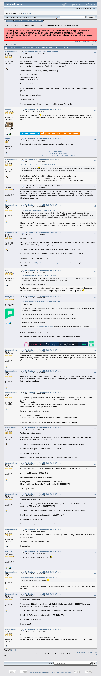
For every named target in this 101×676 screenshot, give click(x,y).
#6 (95, 206)
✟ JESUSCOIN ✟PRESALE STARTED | (58, 154)
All (15, 44)
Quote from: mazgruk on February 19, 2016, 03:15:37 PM (38, 275)
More (40, 20)
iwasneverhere (11, 52)
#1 (95, 52)
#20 (95, 630)
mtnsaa (8, 186)
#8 (95, 271)
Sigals (7, 139)
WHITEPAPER (70, 156)
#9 (95, 297)
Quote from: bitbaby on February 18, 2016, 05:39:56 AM (38, 165)
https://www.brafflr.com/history (46, 263)
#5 (95, 187)
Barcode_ (9, 551)
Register (34, 20)
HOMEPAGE (61, 156)
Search (21, 20)
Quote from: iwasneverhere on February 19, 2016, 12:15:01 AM (40, 301)
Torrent (34, 17)
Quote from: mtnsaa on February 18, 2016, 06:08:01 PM (38, 210)
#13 (95, 428)
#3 (95, 139)
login (24, 13)
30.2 (29, 17)
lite (6, 270)
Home (10, 20)
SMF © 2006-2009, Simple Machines (59, 672)
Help (15, 20)
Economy (19, 25)
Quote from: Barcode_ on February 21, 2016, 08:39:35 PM (39, 577)
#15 (95, 495)
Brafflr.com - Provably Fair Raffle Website (61, 25)
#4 (95, 161)
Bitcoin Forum (9, 25)
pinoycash (9, 296)
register (30, 13)
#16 (95, 530)
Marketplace (29, 25)
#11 (95, 372)
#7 (95, 234)
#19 (95, 595)
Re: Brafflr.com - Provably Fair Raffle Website (43, 109)
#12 (95, 393)
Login (27, 20)
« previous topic (81, 41)
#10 (95, 351)
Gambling (39, 25)
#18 (95, 573)
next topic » (91, 41)
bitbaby (8, 109)
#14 (95, 464)
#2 (95, 110)
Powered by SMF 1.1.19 (38, 672)
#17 (95, 552)
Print (93, 44)
